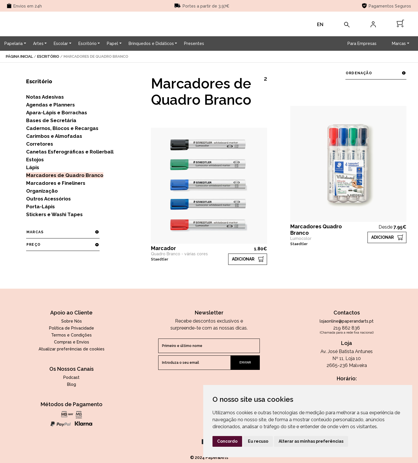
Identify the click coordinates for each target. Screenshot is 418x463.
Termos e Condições (71, 335)
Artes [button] (38, 43)
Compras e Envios (71, 342)
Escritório (48, 56)
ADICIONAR (243, 259)
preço (62, 245)
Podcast (71, 377)
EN (320, 24)
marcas (62, 232)
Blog (71, 384)
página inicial (19, 56)
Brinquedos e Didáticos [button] (151, 43)
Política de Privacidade (71, 328)
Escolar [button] (61, 43)
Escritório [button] (87, 43)
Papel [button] (112, 43)
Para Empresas (361, 43)
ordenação (376, 73)
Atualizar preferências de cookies (72, 349)
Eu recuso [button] (258, 441)
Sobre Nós (71, 321)
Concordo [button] (227, 441)
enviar (245, 362)
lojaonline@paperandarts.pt (347, 321)
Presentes (194, 43)
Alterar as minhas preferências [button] (311, 441)
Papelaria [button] (13, 43)
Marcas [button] (399, 43)
